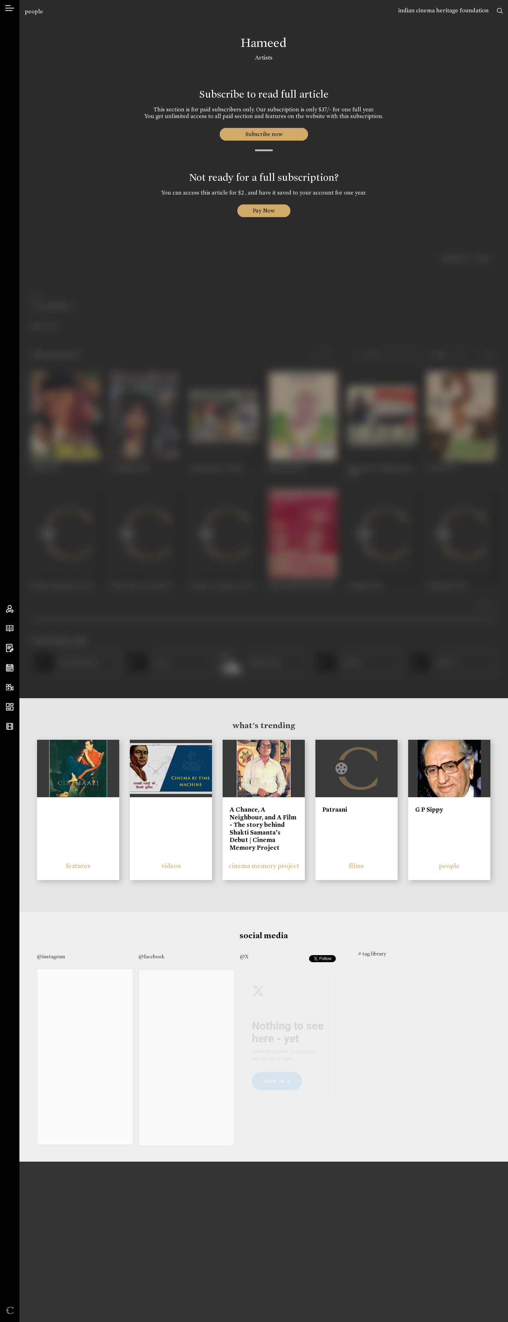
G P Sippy (429, 809)
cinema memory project (264, 866)
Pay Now (264, 210)
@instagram (51, 956)
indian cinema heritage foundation (443, 10)
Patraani (334, 809)
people (34, 11)
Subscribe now (264, 134)
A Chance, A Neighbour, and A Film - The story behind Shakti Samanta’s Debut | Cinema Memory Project (263, 828)
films (356, 866)
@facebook (151, 956)
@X (244, 956)
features (78, 866)
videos (171, 866)
